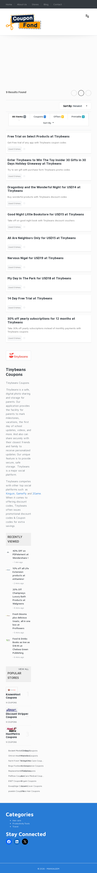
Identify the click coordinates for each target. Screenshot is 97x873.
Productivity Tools (21, 823)
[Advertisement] (48, 64)
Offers (59, 116)
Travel (15, 826)
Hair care (17, 820)
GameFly (21, 493)
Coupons (40, 116)
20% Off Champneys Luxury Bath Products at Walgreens (19, 596)
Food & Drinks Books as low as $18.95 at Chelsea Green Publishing (21, 645)
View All (23, 669)
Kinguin (10, 493)
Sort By (47, 122)
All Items (19, 116)
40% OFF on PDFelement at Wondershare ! (21, 554)
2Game (37, 493)
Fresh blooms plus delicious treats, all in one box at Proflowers (21, 621)
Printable (78, 116)
